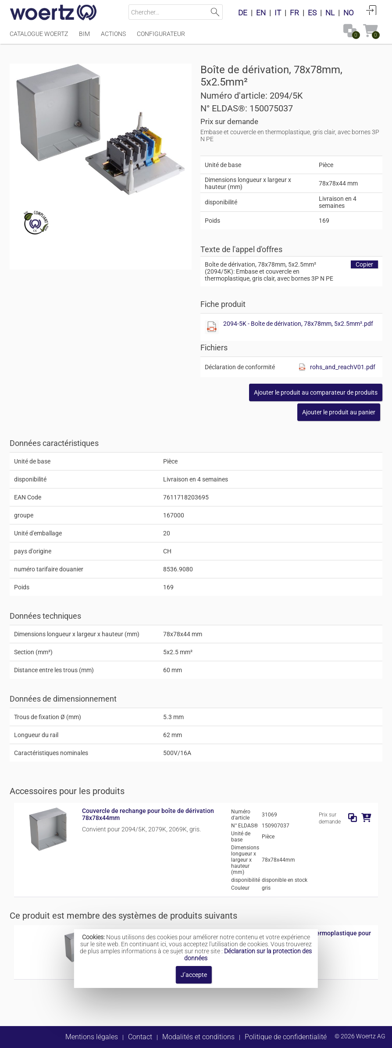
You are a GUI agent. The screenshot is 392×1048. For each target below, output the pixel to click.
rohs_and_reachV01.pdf (342, 367)
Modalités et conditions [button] (198, 1037)
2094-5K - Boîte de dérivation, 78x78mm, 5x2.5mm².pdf (298, 323)
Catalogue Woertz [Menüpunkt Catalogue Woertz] (39, 33)
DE (242, 12)
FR (294, 12)
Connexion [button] (371, 10)
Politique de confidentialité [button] (286, 1037)
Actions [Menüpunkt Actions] (113, 33)
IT (277, 12)
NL (330, 12)
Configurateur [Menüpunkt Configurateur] (161, 33)
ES (312, 12)
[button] (315, 392)
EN (261, 12)
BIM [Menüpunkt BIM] (84, 33)
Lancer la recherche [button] (215, 12)
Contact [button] (140, 1037)
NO (348, 12)
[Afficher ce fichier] (212, 327)
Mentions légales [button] (91, 1037)
